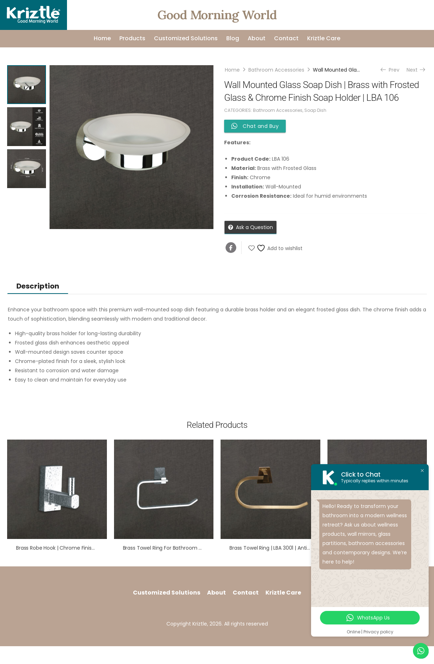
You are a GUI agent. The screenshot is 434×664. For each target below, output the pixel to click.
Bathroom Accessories (276, 69)
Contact (286, 38)
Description (37, 286)
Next (415, 69)
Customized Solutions (186, 38)
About (256, 38)
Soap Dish (315, 110)
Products (132, 38)
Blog (232, 38)
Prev (390, 69)
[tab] (37, 286)
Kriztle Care (323, 38)
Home (102, 38)
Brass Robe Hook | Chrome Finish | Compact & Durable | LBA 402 (93, 547)
